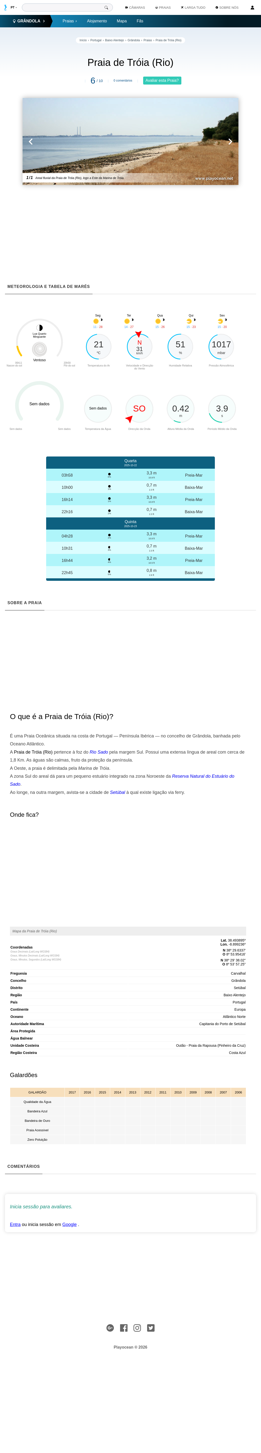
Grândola (134, 40)
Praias (70, 21)
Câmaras (135, 7)
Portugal (95, 40)
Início (83, 40)
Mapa (122, 21)
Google (69, 1224)
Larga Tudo (193, 7)
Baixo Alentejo (114, 40)
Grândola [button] (28, 21)
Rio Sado (99, 752)
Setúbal (117, 792)
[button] (76, 141)
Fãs (140, 21)
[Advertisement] (130, 225)
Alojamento (97, 21)
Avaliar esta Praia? (162, 80)
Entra (15, 1224)
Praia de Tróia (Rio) (168, 40)
